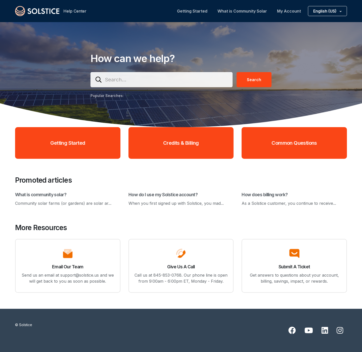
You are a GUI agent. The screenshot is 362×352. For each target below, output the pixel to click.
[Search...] (161, 79)
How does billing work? (265, 194)
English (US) (325, 11)
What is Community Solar (242, 11)
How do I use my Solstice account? (163, 194)
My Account (289, 11)
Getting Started (192, 11)
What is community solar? (40, 194)
